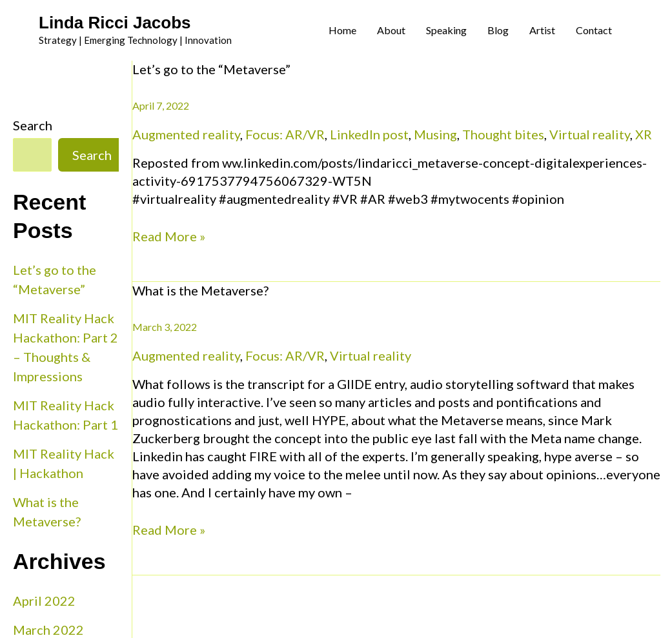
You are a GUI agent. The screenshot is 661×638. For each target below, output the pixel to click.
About (391, 30)
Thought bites (503, 134)
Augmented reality (186, 134)
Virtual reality (589, 134)
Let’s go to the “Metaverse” (211, 69)
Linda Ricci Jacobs (115, 22)
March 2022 (48, 629)
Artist (542, 30)
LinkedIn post (369, 134)
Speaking (446, 30)
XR (643, 134)
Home (342, 30)
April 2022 (44, 600)
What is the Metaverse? (200, 290)
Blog (498, 30)
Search (32, 125)
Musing (435, 134)
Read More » (168, 235)
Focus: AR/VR (285, 134)
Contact (594, 30)
